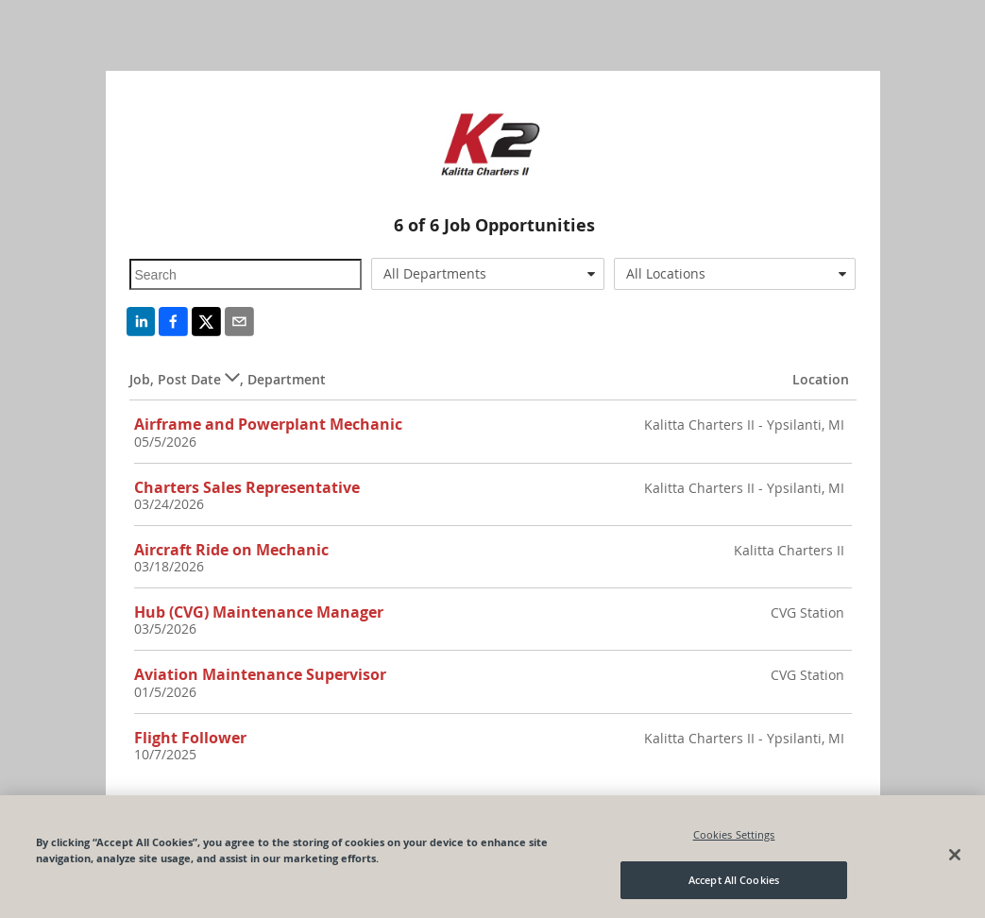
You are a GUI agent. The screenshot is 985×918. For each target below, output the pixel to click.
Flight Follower (190, 737)
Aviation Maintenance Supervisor (260, 674)
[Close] (955, 855)
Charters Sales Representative (247, 487)
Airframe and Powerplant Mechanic (268, 424)
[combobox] (487, 274)
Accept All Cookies (733, 880)
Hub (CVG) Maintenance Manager (258, 612)
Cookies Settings (734, 834)
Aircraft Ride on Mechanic (231, 549)
